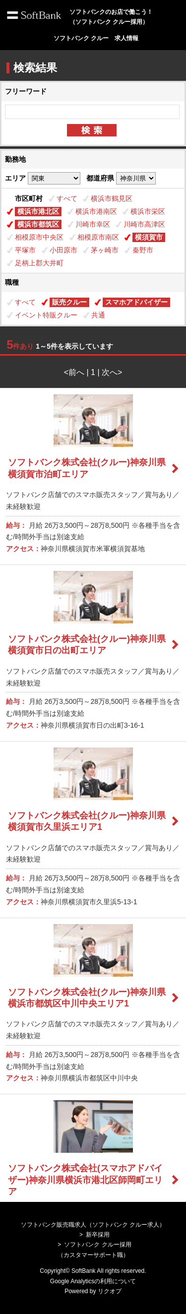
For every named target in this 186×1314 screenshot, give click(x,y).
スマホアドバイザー (136, 302)
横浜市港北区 (38, 211)
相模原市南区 (98, 237)
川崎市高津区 (144, 224)
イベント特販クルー (46, 315)
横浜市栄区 (147, 211)
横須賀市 (149, 237)
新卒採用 (98, 1234)
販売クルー (69, 302)
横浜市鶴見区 (111, 198)
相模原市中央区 (39, 237)
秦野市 (142, 250)
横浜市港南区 (96, 211)
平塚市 (25, 250)
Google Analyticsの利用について (93, 1281)
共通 (98, 315)
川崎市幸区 (92, 224)
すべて (67, 198)
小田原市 (63, 250)
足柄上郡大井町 (39, 263)
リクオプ (110, 1291)
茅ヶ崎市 (105, 250)
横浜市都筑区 (38, 224)
